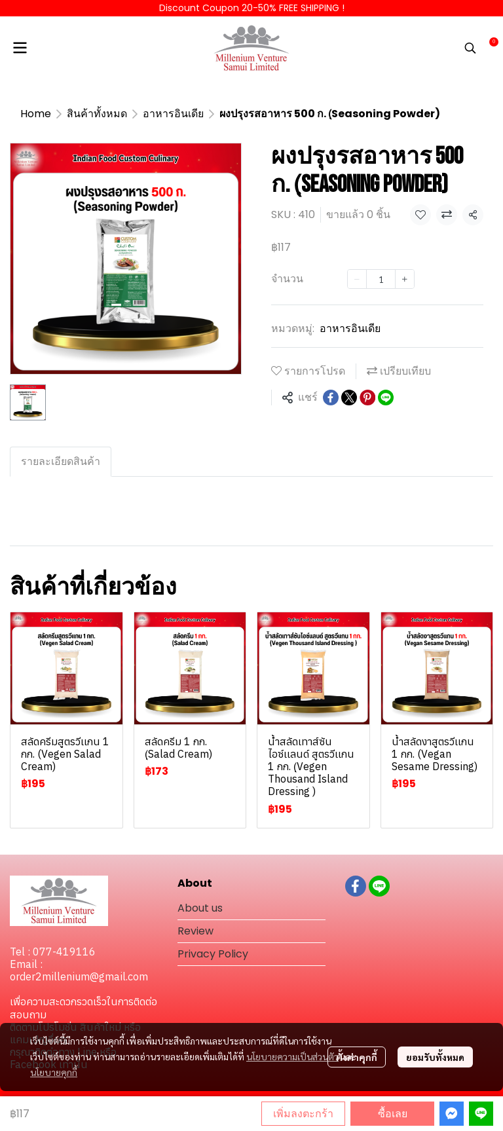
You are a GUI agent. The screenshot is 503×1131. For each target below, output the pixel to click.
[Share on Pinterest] (367, 397)
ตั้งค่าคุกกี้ (356, 1057)
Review (195, 930)
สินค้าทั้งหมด (97, 113)
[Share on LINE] (386, 397)
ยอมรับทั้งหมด (435, 1057)
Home (35, 113)
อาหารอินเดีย (173, 113)
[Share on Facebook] (331, 397)
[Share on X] (349, 397)
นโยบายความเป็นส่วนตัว (292, 1056)
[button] (470, 48)
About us (200, 908)
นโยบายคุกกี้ (53, 1072)
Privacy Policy (212, 953)
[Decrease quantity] (357, 279)
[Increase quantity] (405, 279)
